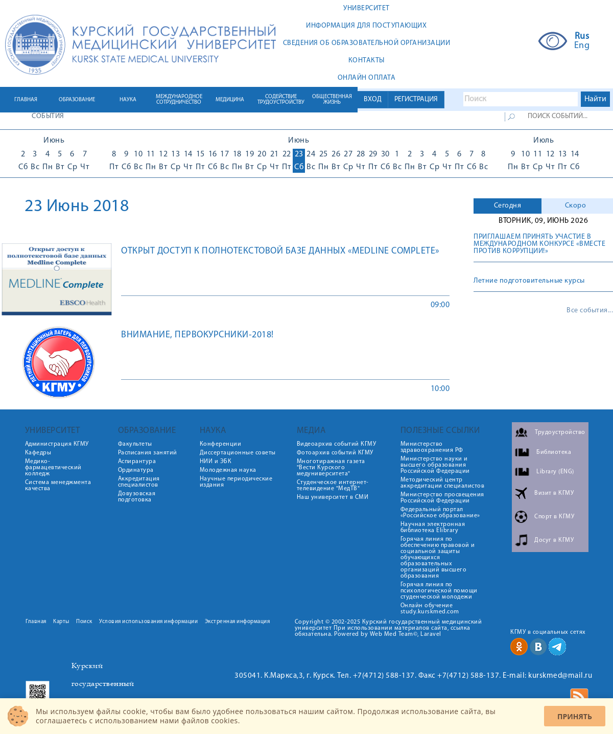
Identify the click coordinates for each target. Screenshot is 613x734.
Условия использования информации (148, 622)
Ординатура (136, 470)
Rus (582, 36)
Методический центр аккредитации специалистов (442, 483)
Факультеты (135, 444)
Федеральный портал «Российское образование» (440, 513)
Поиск (84, 622)
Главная (36, 622)
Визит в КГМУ (554, 493)
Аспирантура (137, 461)
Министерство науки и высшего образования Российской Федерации (435, 465)
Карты (61, 622)
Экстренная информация (237, 622)
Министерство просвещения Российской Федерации (442, 498)
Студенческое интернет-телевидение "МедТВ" (333, 485)
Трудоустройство (560, 432)
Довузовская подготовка (137, 497)
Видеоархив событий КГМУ (336, 444)
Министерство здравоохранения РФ (431, 447)
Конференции (221, 444)
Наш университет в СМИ (333, 497)
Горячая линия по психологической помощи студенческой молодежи (439, 591)
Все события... (590, 310)
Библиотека (553, 452)
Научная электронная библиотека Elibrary (432, 527)
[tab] (507, 206)
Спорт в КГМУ (554, 517)
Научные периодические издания (236, 482)
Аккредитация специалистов (139, 482)
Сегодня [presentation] (508, 206)
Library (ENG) (555, 472)
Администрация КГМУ (57, 444)
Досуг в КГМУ (554, 540)
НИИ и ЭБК (216, 461)
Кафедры (38, 453)
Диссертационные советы (238, 453)
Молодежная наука (228, 470)
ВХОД (373, 99)
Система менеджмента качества (58, 485)
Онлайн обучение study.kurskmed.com (429, 609)
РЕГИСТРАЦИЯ (416, 99)
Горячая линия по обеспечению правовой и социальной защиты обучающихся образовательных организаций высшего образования (437, 557)
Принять (574, 716)
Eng (582, 46)
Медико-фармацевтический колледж (53, 467)
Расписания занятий (147, 453)
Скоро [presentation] (575, 206)
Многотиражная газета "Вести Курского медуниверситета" (331, 467)
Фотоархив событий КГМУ (335, 453)
